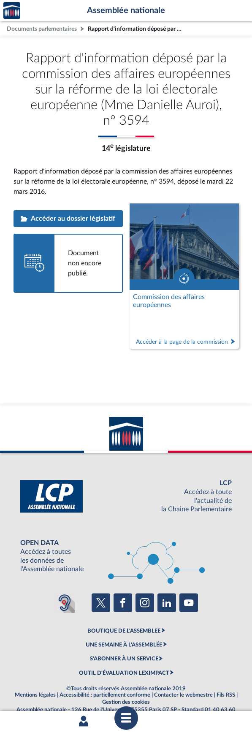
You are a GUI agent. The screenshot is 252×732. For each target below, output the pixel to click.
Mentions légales (35, 694)
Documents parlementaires (42, 29)
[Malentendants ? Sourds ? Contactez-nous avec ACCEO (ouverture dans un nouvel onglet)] (64, 603)
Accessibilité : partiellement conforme (105, 694)
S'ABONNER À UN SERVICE (124, 658)
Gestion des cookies (126, 702)
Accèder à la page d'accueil (11, 11)
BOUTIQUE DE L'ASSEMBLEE (123, 630)
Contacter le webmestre (183, 694)
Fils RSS (226, 694)
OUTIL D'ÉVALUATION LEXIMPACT (124, 673)
